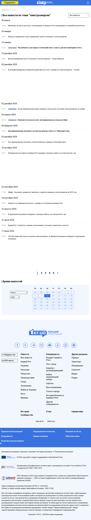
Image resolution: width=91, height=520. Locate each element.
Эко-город (51, 364)
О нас (48, 411)
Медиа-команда (40, 436)
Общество (25, 373)
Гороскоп (76, 369)
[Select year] (15, 297)
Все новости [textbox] (75, 15)
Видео (74, 373)
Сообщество (27, 415)
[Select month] (19, 292)
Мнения (24, 398)
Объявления (77, 365)
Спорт (23, 382)
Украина (25, 365)
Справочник (77, 411)
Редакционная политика (44, 431)
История (25, 411)
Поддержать (9, 3)
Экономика (26, 386)
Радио (74, 378)
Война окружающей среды (52, 377)
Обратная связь (73, 436)
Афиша (75, 357)
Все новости (26, 357)
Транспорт (76, 361)
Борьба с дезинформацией (54, 369)
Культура (25, 369)
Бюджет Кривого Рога (54, 358)
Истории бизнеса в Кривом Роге (55, 396)
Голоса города (53, 391)
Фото (23, 394)
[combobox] (78, 15)
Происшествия (27, 378)
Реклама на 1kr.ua (73, 431)
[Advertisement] (45, 87)
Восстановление (53, 387)
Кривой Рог (26, 361)
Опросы (50, 383)
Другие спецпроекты (52, 403)
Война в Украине (28, 390)
